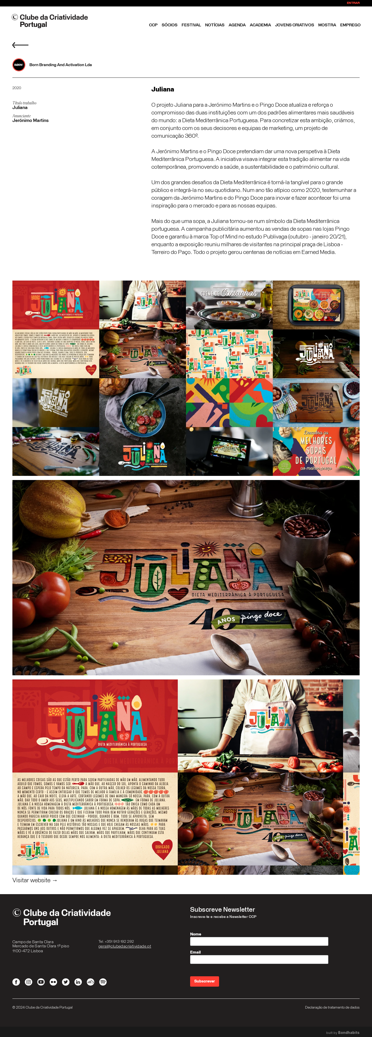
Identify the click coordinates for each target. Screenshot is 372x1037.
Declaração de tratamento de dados (332, 1007)
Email (195, 952)
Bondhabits (349, 1032)
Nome (195, 934)
